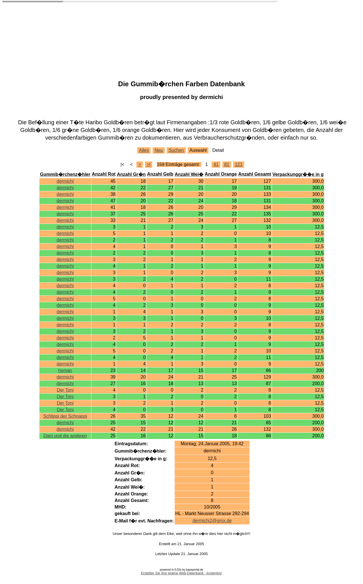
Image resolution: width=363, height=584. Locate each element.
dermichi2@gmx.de (212, 520)
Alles (144, 150)
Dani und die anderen (65, 435)
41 (216, 164)
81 (226, 164)
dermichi (65, 181)
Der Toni (65, 390)
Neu (159, 150)
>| (149, 164)
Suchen (176, 150)
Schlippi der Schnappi (65, 416)
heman (65, 370)
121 (238, 164)
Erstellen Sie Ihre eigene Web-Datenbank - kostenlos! (181, 573)
